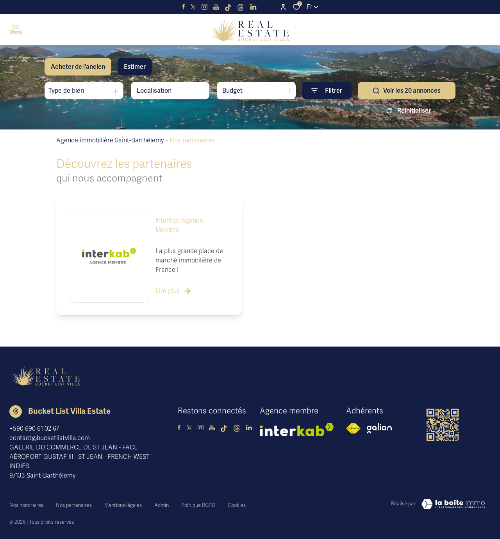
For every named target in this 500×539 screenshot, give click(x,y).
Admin (161, 502)
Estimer (135, 67)
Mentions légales (123, 502)
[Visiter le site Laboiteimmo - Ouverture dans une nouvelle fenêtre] (453, 504)
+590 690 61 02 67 (34, 429)
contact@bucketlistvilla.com (49, 438)
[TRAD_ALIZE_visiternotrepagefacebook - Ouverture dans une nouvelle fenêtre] (183, 7)
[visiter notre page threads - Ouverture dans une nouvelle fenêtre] (240, 7)
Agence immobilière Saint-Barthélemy (110, 140)
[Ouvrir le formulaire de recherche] (327, 90)
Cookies (237, 502)
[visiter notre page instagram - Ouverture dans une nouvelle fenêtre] (204, 7)
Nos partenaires (74, 502)
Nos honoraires (26, 502)
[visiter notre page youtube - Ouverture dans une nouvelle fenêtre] (216, 7)
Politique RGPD (198, 502)
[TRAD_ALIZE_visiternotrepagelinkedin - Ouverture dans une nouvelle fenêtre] (253, 7)
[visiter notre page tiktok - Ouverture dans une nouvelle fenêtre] (228, 7)
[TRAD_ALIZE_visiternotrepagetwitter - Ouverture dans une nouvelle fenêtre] (193, 7)
